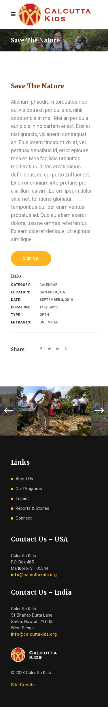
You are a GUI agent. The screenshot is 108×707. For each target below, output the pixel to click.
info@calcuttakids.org (34, 574)
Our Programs (29, 488)
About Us (24, 478)
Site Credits (23, 684)
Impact (22, 498)
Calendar (48, 285)
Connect (24, 518)
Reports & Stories (32, 508)
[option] (54, 411)
